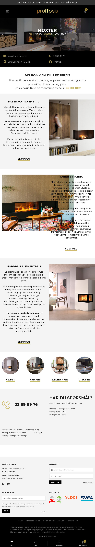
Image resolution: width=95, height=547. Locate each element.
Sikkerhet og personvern (54, 521)
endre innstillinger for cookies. (55, 532)
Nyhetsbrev (73, 521)
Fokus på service (44, 2)
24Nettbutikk (52, 536)
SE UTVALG (24, 159)
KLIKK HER (73, 88)
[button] (2, 453)
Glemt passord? (88, 482)
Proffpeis (57, 62)
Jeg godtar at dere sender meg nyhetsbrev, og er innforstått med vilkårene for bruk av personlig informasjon (23, 505)
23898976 (12, 472)
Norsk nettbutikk (25, 2)
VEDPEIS (10, 379)
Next (92, 34)
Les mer (43, 511)
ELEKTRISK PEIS (60, 379)
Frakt (20, 521)
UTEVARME (84, 379)
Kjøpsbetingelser (32, 521)
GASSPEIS (35, 379)
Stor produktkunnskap (66, 2)
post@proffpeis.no (13, 475)
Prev (2, 34)
